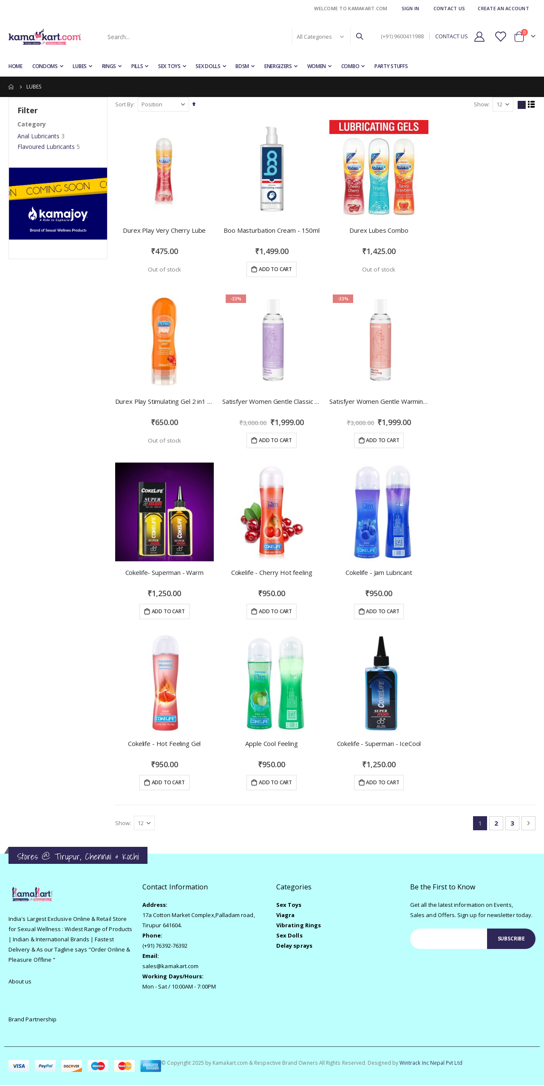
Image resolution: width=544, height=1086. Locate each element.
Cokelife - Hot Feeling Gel (165, 744)
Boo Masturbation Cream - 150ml (272, 230)
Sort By (125, 104)
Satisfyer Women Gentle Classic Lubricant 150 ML (272, 401)
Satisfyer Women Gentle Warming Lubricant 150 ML (379, 401)
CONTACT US (451, 36)
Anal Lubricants (38, 136)
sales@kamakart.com (170, 967)
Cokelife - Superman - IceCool (379, 744)
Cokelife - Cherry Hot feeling (272, 573)
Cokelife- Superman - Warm (165, 573)
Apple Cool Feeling (272, 744)
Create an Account (503, 8)
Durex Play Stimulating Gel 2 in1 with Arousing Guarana (165, 401)
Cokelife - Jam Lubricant (379, 573)
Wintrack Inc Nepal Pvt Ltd (431, 1063)
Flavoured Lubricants (46, 147)
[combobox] (234, 36)
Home (11, 87)
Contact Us (449, 8)
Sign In (410, 8)
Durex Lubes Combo (379, 230)
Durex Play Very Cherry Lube (165, 230)
